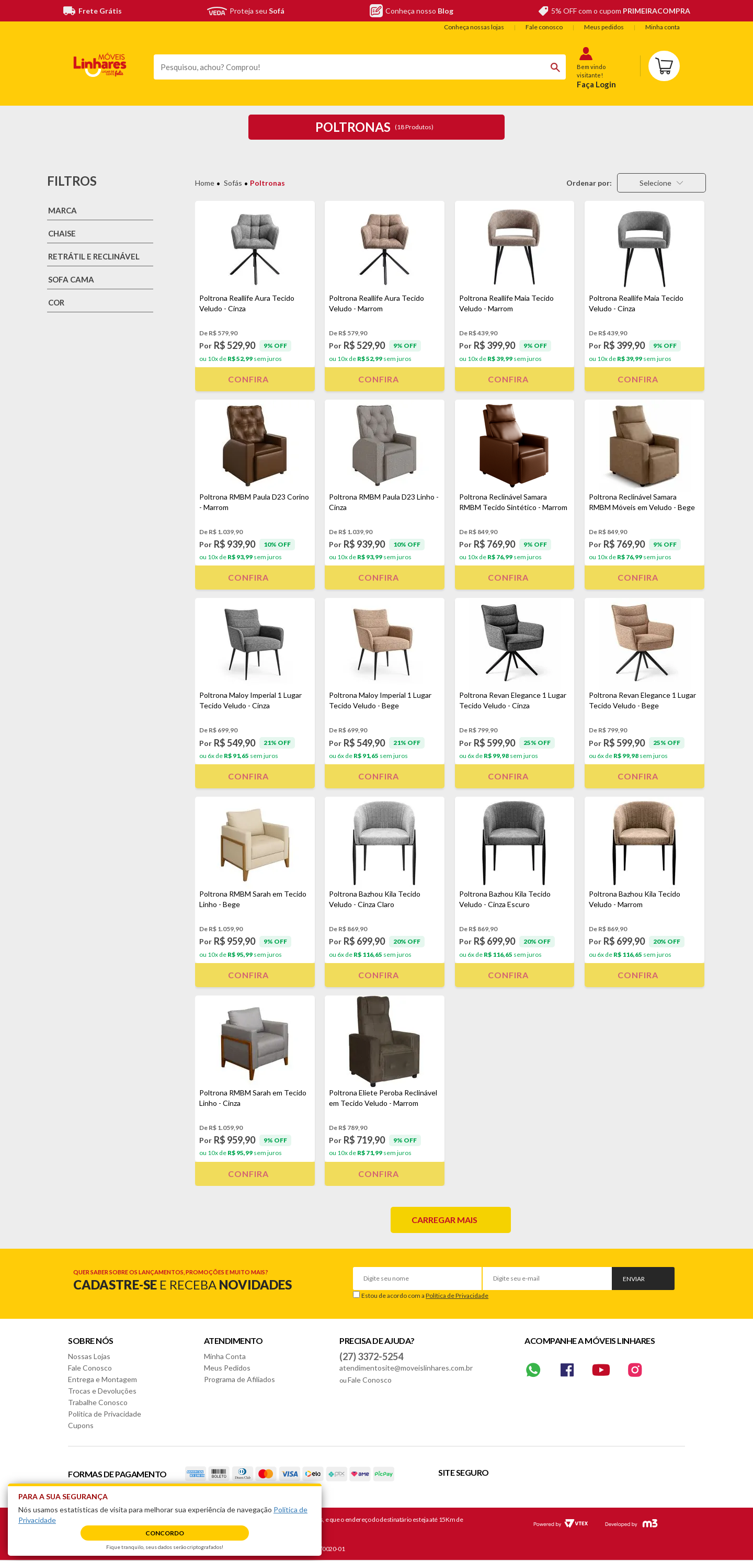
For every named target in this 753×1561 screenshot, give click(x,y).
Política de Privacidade (457, 1295)
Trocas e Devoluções (102, 1390)
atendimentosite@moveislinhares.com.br (406, 1367)
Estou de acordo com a (424, 1295)
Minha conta (662, 27)
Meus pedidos (604, 27)
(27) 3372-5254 (371, 1356)
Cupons (81, 1425)
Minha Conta (225, 1356)
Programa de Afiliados (239, 1379)
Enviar (634, 1279)
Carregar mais (444, 1220)
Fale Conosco (90, 1367)
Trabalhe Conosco (98, 1402)
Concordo (164, 1533)
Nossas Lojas (89, 1356)
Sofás (233, 182)
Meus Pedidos (227, 1367)
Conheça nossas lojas (474, 27)
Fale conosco (544, 27)
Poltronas (267, 182)
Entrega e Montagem (102, 1379)
